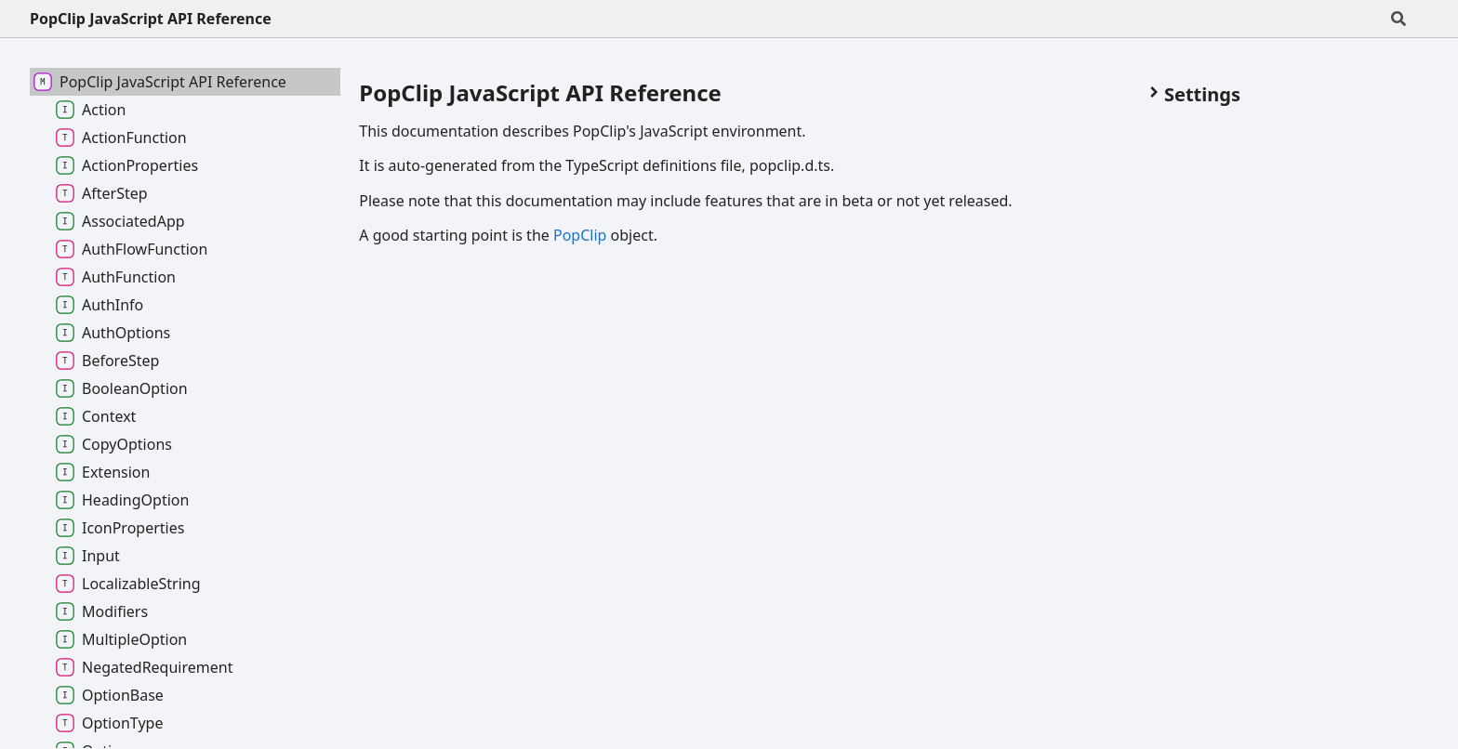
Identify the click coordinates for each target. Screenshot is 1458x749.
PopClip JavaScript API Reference (151, 18)
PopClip (579, 235)
